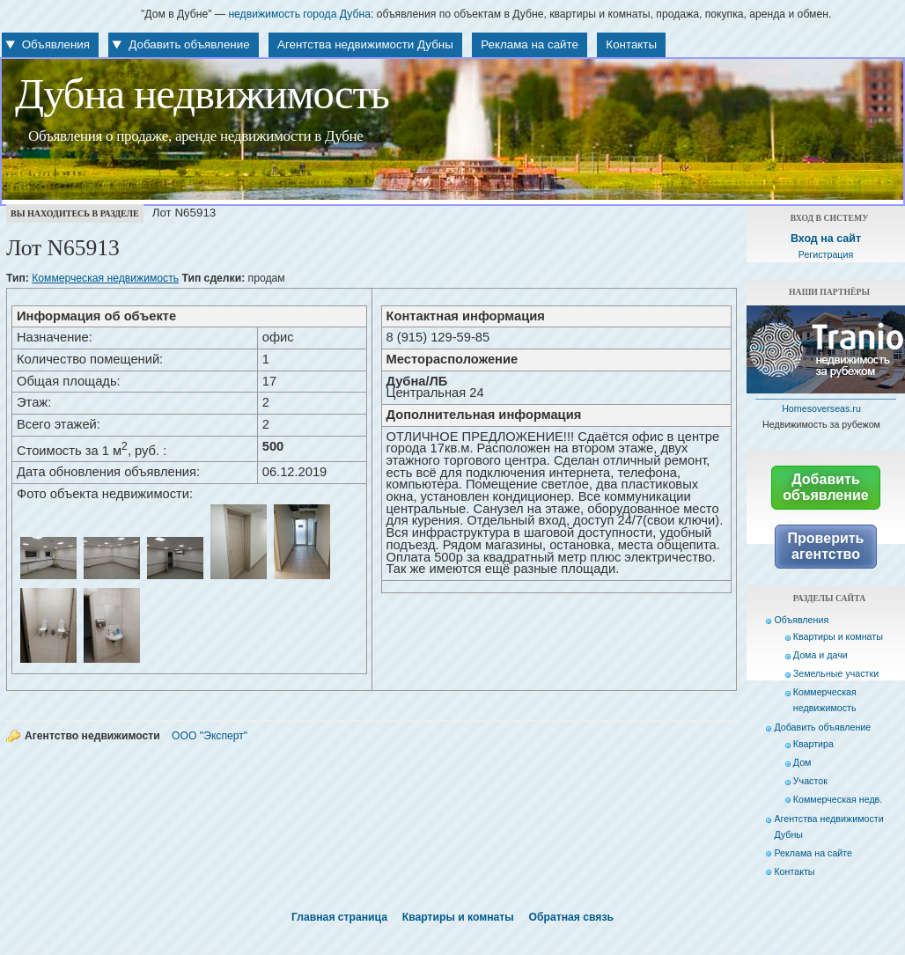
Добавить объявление (189, 44)
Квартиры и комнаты (838, 636)
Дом (802, 762)
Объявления (56, 44)
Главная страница (339, 917)
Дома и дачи (820, 655)
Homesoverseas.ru (821, 408)
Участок (810, 780)
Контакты (631, 44)
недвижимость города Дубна (299, 14)
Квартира (813, 743)
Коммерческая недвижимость (105, 278)
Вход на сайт (826, 238)
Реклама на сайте (529, 44)
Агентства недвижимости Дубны (365, 44)
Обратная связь (571, 917)
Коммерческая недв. (837, 799)
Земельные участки (836, 673)
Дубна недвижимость (202, 94)
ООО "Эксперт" (209, 736)
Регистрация (825, 254)
